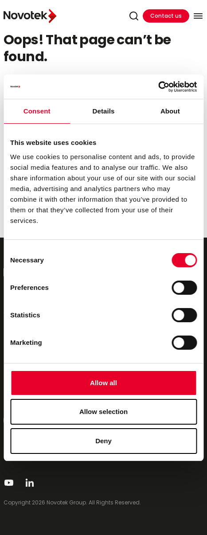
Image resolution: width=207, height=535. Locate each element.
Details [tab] (104, 111)
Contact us (166, 16)
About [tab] (170, 111)
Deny (103, 441)
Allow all (103, 383)
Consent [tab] (37, 111)
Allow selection (103, 411)
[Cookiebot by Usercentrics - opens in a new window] (158, 87)
